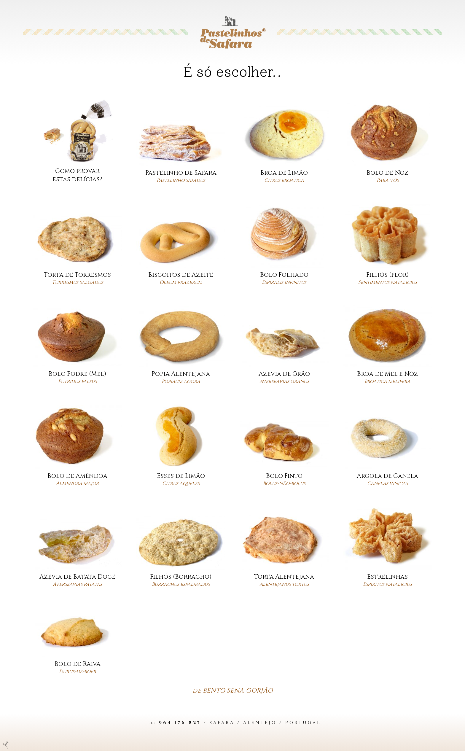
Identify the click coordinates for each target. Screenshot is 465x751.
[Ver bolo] (180, 143)
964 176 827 (180, 722)
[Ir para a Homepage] (232, 32)
